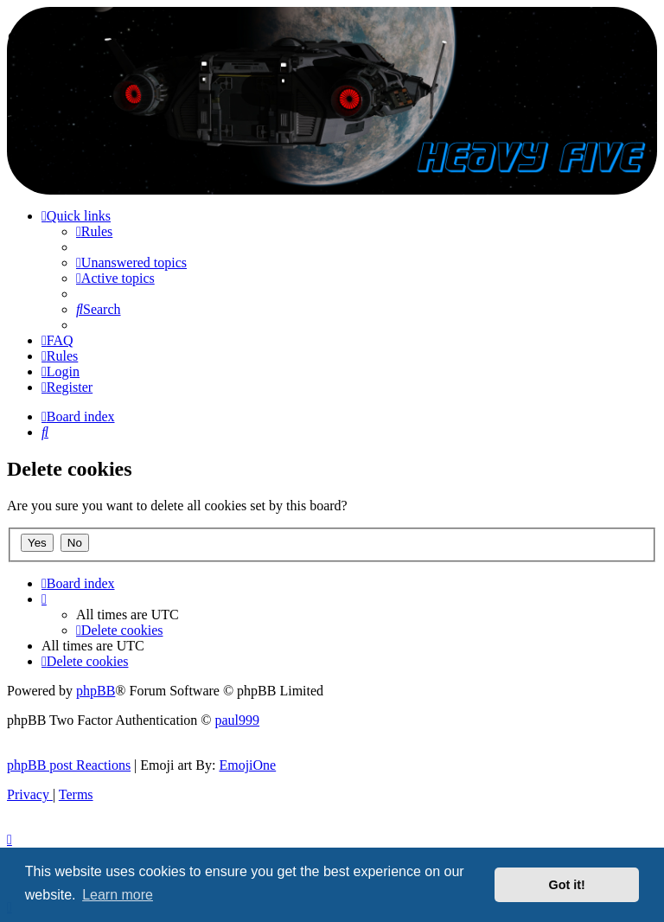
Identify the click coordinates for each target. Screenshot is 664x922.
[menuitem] (94, 231)
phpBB (95, 690)
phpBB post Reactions (69, 765)
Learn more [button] (117, 894)
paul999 (237, 720)
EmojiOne (247, 765)
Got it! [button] (567, 885)
